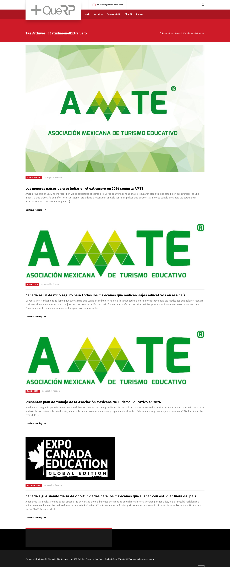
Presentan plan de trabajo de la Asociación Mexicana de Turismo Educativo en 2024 (93, 402)
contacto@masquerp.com (110, 4)
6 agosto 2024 (33, 177)
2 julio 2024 (32, 284)
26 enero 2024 (33, 485)
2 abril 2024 (32, 391)
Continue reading (34, 210)
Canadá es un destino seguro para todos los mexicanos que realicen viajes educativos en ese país (105, 295)
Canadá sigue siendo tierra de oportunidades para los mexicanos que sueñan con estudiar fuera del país (111, 496)
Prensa (58, 177)
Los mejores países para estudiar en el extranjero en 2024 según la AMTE (84, 188)
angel (49, 177)
